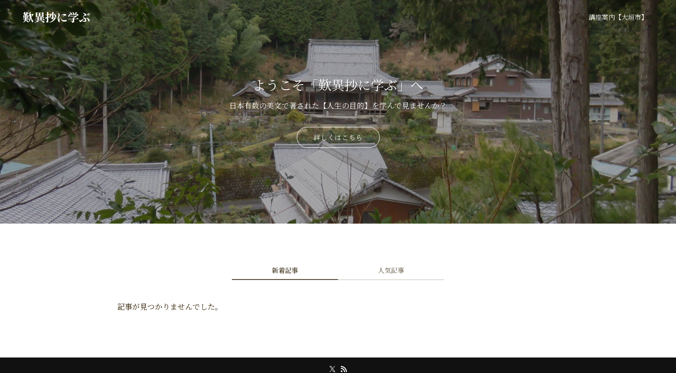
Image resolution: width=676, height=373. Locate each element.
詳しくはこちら (338, 137)
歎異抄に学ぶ (56, 17)
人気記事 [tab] (391, 270)
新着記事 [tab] (285, 270)
